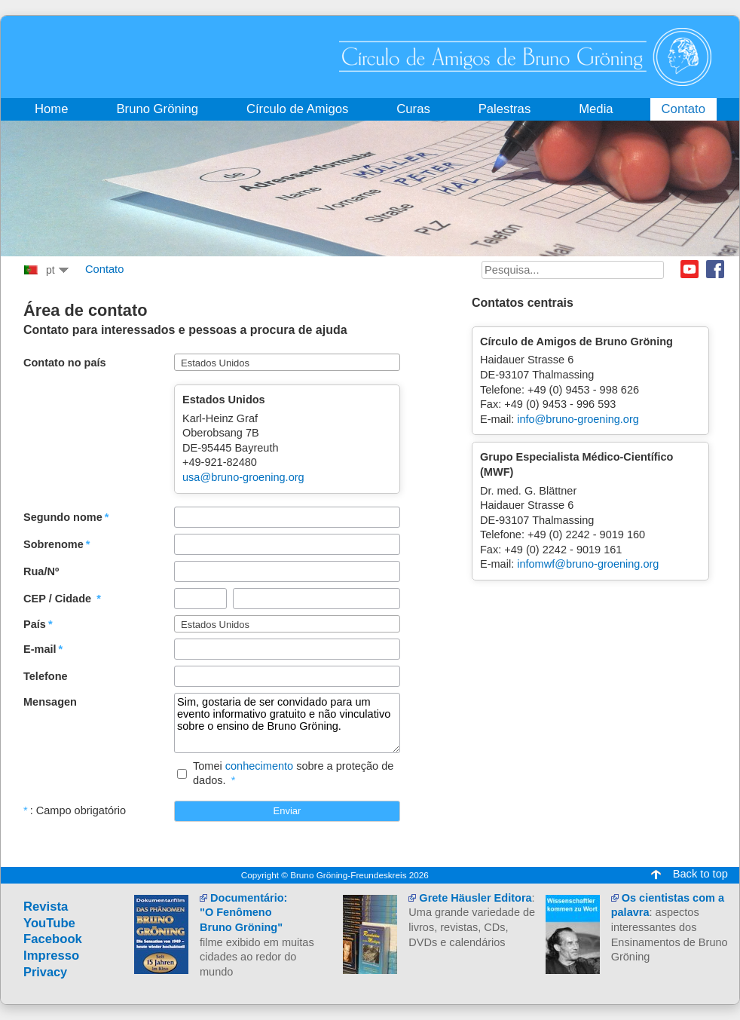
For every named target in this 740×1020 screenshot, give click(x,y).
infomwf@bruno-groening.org (588, 564)
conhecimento (259, 766)
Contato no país (64, 363)
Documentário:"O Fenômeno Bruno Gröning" (243, 912)
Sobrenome (53, 544)
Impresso (51, 955)
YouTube (49, 923)
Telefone (45, 676)
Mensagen (50, 702)
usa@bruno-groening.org (243, 477)
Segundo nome (62, 517)
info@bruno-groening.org (578, 419)
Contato (104, 269)
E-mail (40, 649)
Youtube (689, 269)
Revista (45, 906)
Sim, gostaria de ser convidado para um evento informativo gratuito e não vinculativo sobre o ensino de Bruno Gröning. (287, 723)
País (34, 624)
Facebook (715, 269)
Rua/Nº (41, 571)
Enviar (287, 810)
